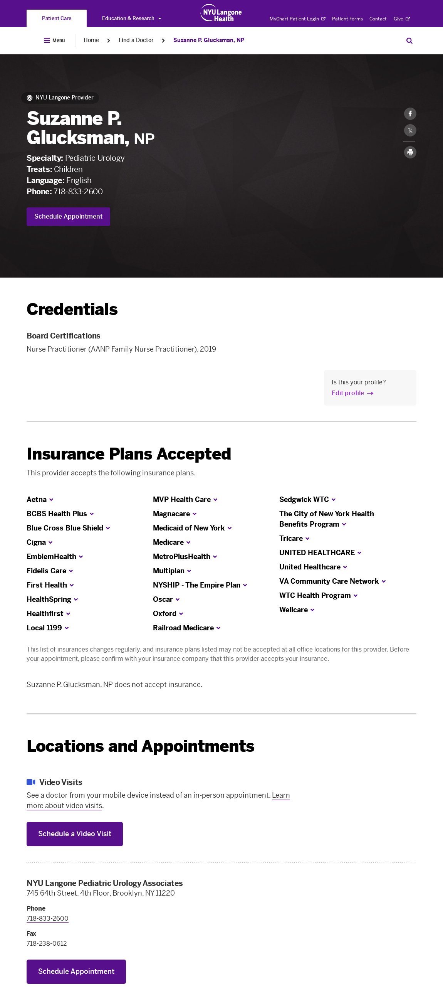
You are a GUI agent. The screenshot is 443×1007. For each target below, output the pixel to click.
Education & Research (131, 18)
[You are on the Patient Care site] (57, 18)
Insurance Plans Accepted (129, 454)
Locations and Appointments (140, 746)
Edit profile (348, 393)
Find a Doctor (136, 40)
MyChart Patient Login (298, 19)
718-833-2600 (78, 191)
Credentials (72, 309)
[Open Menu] (54, 40)
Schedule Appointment (68, 216)
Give (402, 19)
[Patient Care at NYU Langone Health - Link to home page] (221, 13)
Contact (378, 19)
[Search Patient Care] (409, 40)
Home (91, 40)
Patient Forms (347, 19)
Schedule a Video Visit (74, 834)
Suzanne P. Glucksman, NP (208, 40)
